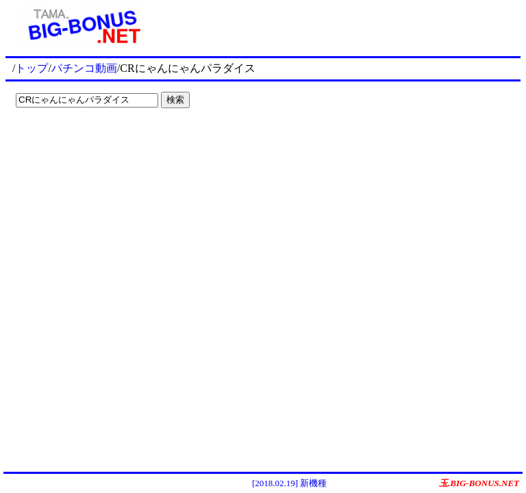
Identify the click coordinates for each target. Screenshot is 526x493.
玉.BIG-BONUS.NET (479, 483)
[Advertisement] (340, 26)
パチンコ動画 (84, 68)
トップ (31, 68)
